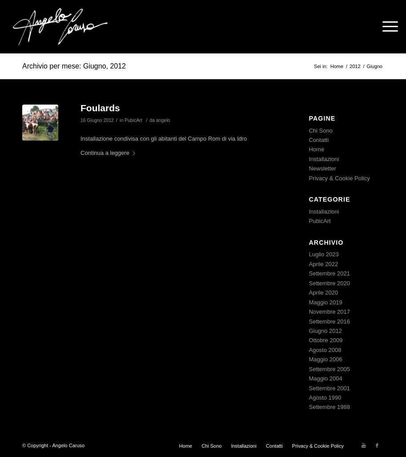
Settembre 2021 (329, 273)
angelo (163, 120)
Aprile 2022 (323, 264)
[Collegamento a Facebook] (377, 445)
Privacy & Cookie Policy (339, 178)
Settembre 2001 (329, 388)
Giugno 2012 (325, 331)
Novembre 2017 (329, 311)
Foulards (100, 108)
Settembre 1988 (329, 407)
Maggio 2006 (325, 359)
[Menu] (386, 27)
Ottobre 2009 (325, 340)
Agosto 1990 (325, 397)
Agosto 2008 (325, 350)
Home (316, 149)
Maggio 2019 (325, 302)
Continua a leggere (109, 153)
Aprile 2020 (323, 292)
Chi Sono (320, 130)
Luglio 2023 (323, 254)
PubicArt (133, 120)
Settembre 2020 (329, 283)
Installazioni (324, 159)
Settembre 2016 (329, 321)
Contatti (319, 140)
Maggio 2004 (325, 378)
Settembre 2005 (329, 369)
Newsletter (322, 168)
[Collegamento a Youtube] (363, 445)
